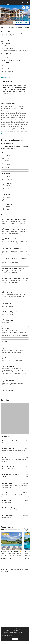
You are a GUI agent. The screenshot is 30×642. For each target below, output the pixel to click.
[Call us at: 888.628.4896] (23, 2)
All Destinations (10, 569)
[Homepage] (5, 3)
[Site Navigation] (27, 2)
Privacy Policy (9, 635)
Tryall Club (3, 34)
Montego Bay (10, 34)
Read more (6, 96)
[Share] (23, 7)
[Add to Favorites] (27, 7)
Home (3, 569)
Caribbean (21, 34)
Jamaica (16, 34)
